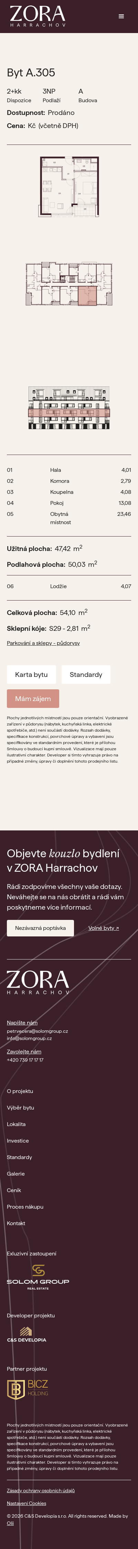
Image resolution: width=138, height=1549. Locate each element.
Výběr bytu (20, 1107)
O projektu (20, 1091)
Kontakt (16, 1223)
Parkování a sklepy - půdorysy (43, 643)
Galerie (16, 1173)
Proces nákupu (25, 1206)
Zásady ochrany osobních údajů (41, 1490)
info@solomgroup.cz (29, 1038)
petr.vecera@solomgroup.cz (37, 1031)
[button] (121, 16)
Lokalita (16, 1124)
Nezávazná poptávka (40, 928)
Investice (18, 1140)
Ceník (14, 1190)
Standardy (86, 674)
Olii (10, 1523)
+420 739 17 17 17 (25, 1060)
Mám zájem (33, 698)
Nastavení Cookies (26, 1503)
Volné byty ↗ (103, 928)
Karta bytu (31, 674)
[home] (36, 17)
